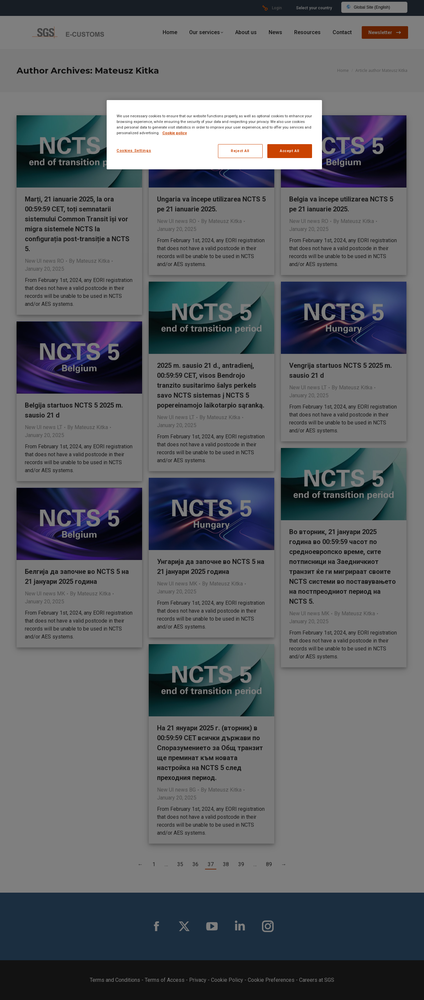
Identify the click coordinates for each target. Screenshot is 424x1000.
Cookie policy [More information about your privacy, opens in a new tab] (174, 133)
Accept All (289, 150)
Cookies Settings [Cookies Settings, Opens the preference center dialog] (134, 150)
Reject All (240, 150)
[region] (214, 134)
